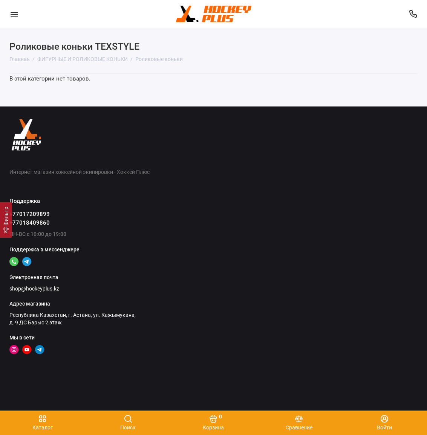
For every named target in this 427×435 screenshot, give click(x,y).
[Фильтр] (6, 220)
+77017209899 (29, 214)
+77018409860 (29, 222)
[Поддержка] (413, 14)
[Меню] (14, 14)
